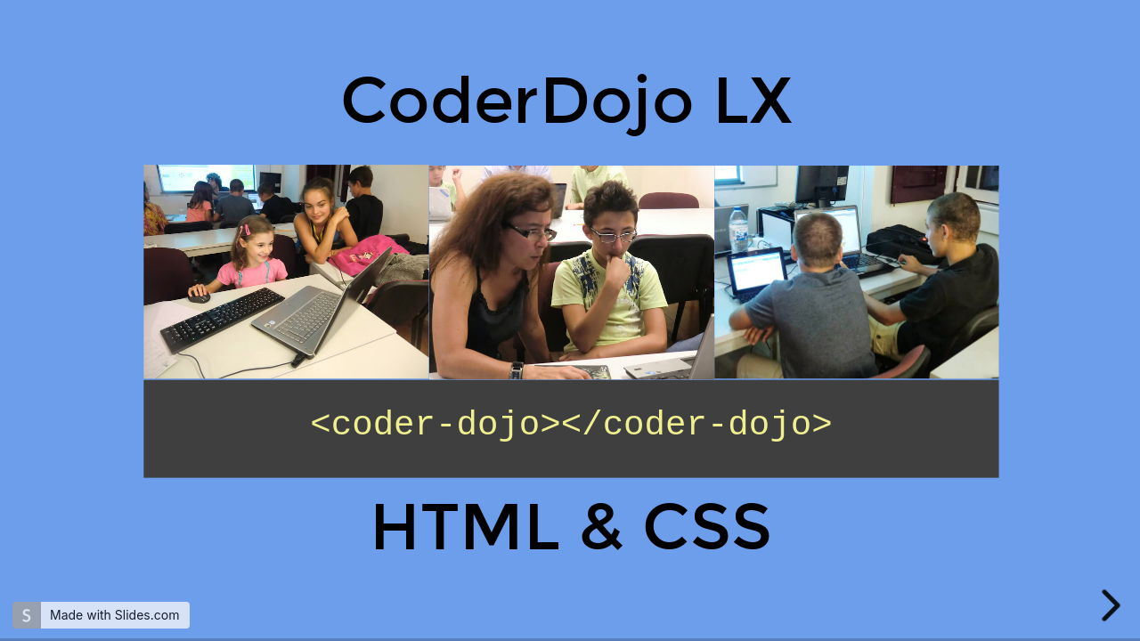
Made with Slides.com (114, 614)
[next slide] (1115, 605)
